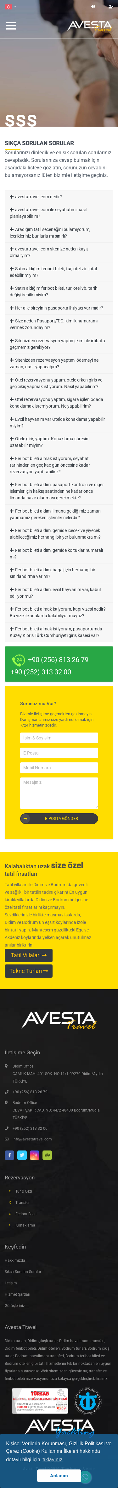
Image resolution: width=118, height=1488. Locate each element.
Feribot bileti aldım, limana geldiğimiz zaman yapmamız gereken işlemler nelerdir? (55, 514)
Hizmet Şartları (17, 1294)
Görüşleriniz (15, 1306)
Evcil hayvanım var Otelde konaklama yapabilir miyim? (57, 422)
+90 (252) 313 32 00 (30, 1128)
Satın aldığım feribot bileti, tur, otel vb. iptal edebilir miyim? (53, 272)
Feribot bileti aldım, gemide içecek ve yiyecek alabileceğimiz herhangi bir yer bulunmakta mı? (55, 534)
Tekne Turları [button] (28, 971)
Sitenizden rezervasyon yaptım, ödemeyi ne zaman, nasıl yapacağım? (54, 363)
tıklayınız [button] (52, 1459)
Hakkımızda (15, 1260)
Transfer (22, 1202)
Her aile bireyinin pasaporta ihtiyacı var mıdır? (59, 307)
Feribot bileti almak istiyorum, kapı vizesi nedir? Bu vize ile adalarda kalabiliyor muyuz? (58, 612)
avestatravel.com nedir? (38, 196)
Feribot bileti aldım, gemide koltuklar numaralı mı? (56, 553)
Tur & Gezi (23, 1191)
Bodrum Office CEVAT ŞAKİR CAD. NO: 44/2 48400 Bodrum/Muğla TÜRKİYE (56, 1110)
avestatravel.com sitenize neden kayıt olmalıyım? (49, 252)
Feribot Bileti (26, 1214)
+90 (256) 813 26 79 (30, 1092)
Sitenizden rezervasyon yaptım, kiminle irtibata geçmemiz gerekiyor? (57, 344)
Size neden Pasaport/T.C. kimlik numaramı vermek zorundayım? (54, 324)
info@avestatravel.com (32, 1139)
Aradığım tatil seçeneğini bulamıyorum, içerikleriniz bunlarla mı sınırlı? (50, 233)
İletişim (11, 1283)
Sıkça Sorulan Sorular (23, 1272)
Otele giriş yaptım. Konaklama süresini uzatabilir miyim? (49, 442)
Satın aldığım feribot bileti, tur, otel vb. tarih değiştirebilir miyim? (54, 291)
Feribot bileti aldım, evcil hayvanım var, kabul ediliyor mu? (55, 593)
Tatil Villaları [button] (29, 955)
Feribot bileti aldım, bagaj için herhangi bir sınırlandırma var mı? (52, 573)
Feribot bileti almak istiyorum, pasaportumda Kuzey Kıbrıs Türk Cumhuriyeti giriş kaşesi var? (56, 632)
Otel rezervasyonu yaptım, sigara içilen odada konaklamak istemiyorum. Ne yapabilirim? (56, 403)
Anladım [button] (59, 1475)
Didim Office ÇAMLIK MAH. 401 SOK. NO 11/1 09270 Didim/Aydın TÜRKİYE (58, 1074)
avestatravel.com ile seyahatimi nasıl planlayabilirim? (48, 213)
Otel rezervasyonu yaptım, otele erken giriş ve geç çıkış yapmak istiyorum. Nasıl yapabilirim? (56, 383)
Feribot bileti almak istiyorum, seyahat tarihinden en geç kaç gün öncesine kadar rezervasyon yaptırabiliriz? (50, 465)
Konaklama (25, 1225)
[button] (10, 6)
